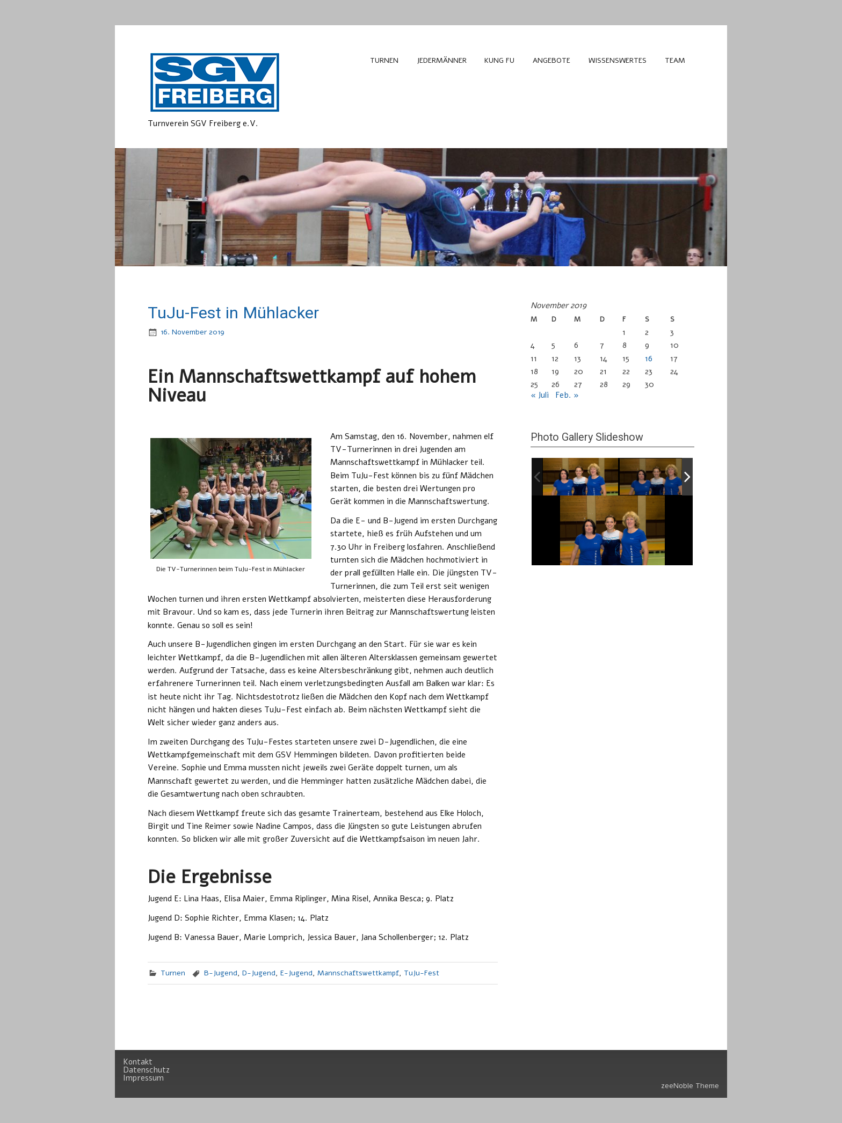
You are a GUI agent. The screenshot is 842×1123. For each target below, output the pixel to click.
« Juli (540, 395)
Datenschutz (146, 1069)
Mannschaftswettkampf (358, 973)
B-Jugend (220, 973)
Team (675, 60)
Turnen (384, 60)
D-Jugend (258, 973)
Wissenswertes (618, 60)
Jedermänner (442, 60)
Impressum (143, 1078)
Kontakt (138, 1061)
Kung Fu (499, 60)
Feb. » (567, 395)
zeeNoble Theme (690, 1086)
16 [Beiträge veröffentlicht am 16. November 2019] (648, 358)
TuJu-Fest (421, 973)
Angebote (551, 60)
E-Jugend (296, 973)
